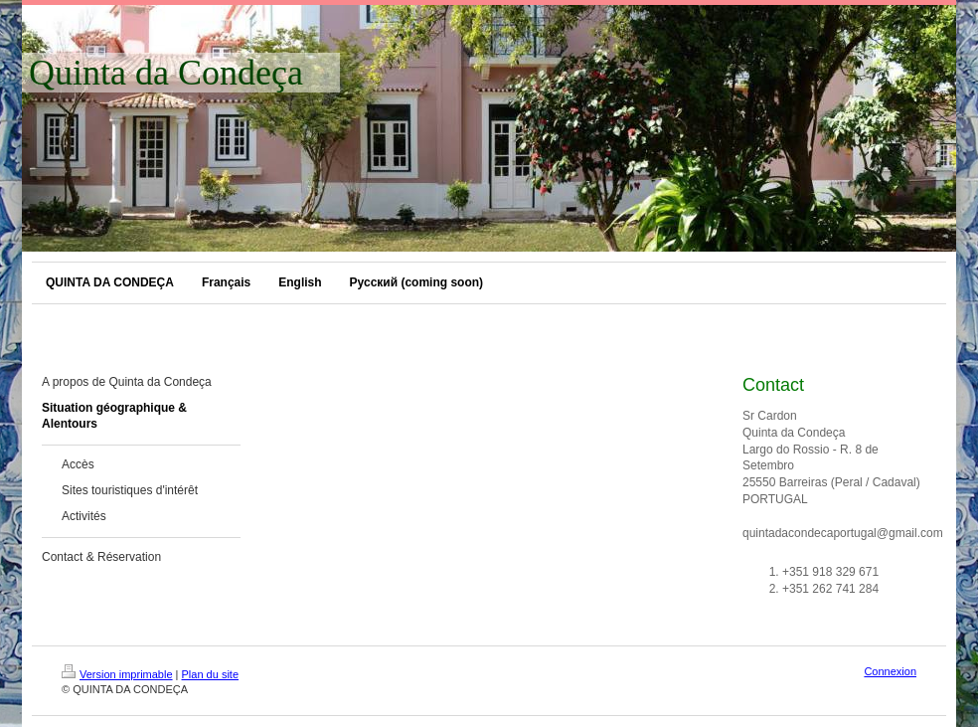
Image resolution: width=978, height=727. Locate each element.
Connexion (890, 671)
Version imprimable (117, 674)
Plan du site (210, 674)
